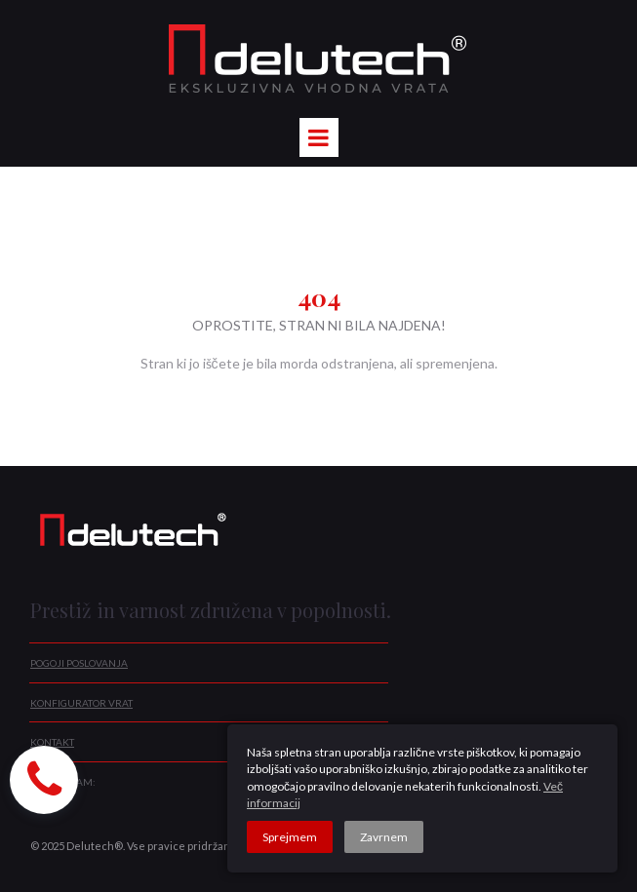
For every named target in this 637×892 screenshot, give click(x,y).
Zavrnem (384, 837)
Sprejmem (289, 837)
